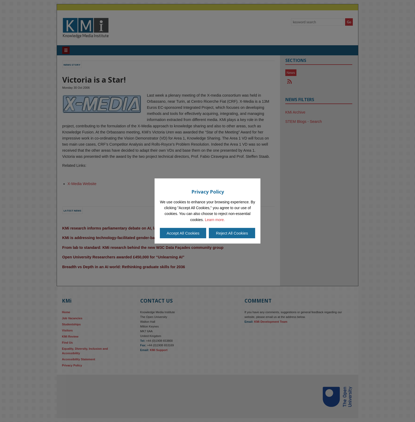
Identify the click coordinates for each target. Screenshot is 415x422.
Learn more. (215, 220)
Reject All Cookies (232, 233)
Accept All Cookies (182, 233)
